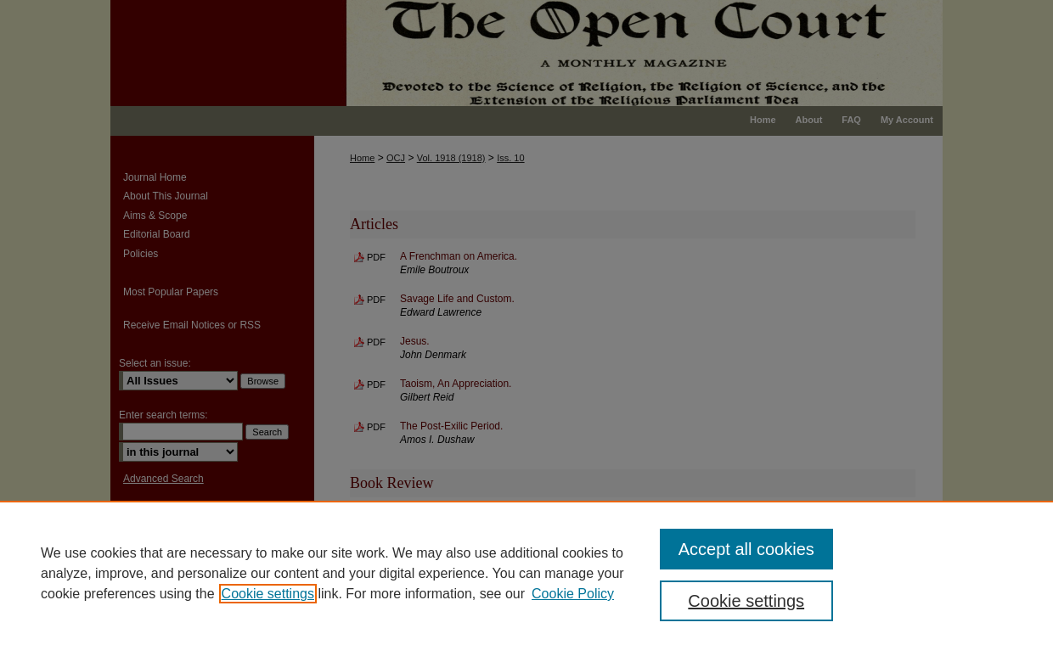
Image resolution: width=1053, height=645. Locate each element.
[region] (526, 573)
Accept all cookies (746, 549)
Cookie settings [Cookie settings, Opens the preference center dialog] (746, 601)
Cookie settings (268, 593)
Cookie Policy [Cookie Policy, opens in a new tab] (573, 593)
